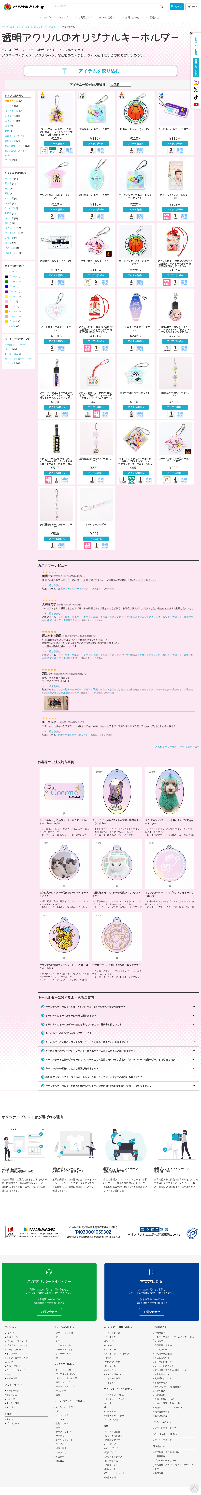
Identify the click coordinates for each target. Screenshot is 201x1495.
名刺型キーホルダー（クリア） (56, 255)
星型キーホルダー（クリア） (135, 386)
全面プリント (11, 253)
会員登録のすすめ (163, 1345)
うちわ (108, 1358)
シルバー (13, 316)
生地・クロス (111, 1370)
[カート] (192, 6)
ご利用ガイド (161, 1333)
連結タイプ (10, 141)
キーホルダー (111, 1337)
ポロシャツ (11, 1354)
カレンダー (61, 1391)
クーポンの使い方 (163, 1362)
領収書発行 (160, 1395)
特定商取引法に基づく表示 (167, 1452)
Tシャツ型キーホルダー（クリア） (56, 189)
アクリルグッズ (112, 1333)
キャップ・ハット (64, 1349)
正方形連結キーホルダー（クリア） (96, 452)
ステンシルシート (64, 1440)
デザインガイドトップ (165, 1428)
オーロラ (9, 106)
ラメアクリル (11, 111)
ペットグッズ (111, 1448)
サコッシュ (11, 1395)
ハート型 (9, 198)
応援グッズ (110, 1452)
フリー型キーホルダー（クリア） (96, 255)
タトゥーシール (63, 1354)
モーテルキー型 (12, 233)
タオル (9, 1419)
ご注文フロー (161, 1349)
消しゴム (60, 1461)
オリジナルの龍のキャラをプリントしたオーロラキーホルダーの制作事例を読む (64, 946)
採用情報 (159, 1473)
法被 (8, 1374)
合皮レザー (10, 121)
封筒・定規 (61, 1448)
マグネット (61, 1436)
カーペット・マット (65, 1386)
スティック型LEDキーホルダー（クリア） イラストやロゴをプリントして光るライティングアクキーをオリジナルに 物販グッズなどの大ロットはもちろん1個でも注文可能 (56, 386)
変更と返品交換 (167, 1403)
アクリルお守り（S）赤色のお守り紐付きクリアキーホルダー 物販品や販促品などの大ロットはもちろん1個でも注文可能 (96, 321)
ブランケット (12, 1423)
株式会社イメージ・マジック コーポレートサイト (174, 1467)
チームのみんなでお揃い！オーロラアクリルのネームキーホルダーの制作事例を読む (64, 801)
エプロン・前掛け (64, 1345)
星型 (7, 193)
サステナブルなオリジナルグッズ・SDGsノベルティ (174, 1339)
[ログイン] (177, 6)
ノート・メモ (62, 1415)
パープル (13, 291)
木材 (7, 131)
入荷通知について (163, 1378)
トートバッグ (12, 1391)
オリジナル (46, 27)
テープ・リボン (63, 1432)
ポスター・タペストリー (67, 1378)
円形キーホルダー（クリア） (135, 123)
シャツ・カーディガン (17, 1358)
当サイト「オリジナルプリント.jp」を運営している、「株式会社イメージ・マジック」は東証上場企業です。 (32, 1232)
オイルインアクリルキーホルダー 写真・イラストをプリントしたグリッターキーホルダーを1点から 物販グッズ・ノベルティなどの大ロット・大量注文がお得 (135, 452)
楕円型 (8, 213)
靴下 (58, 1337)
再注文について (162, 1358)
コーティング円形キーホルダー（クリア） (135, 255)
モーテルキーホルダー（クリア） (135, 321)
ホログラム (10, 116)
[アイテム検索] (104, 6)
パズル (108, 1345)
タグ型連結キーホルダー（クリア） (56, 518)
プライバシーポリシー (165, 1460)
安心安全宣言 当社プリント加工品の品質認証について (154, 1232)
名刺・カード (62, 1423)
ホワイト (13, 271)
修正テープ (61, 1457)
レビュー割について (164, 1366)
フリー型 (9, 218)
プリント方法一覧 (163, 1440)
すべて (8, 160)
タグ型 (8, 203)
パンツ (9, 1362)
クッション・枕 (63, 1370)
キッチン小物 (111, 1420)
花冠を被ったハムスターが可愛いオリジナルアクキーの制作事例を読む (117, 873)
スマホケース (111, 1349)
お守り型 (9, 238)
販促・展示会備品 (113, 1436)
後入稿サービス (162, 1374)
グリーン (13, 281)
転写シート (110, 1469)
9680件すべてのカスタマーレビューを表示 (177, 746)
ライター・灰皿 (112, 1378)
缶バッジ (9, 178)
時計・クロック (63, 1382)
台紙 (58, 1427)
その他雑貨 (10, 248)
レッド (12, 306)
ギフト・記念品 (112, 1432)
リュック (10, 1399)
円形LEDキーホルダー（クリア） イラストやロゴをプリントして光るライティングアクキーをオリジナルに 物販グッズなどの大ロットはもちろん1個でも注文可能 (175, 321)
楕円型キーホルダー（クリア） (96, 189)
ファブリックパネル (65, 1374)
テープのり (61, 1452)
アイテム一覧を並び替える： (89, 84)
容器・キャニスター (114, 1415)
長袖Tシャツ (12, 1337)
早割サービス (161, 1383)
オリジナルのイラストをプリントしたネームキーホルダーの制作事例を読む (169, 873)
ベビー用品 (11, 1378)
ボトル (108, 1403)
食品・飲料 (110, 1477)
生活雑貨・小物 (112, 1362)
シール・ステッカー (65, 1407)
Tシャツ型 (10, 208)
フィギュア (110, 1383)
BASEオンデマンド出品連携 (168, 1387)
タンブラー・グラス (114, 1399)
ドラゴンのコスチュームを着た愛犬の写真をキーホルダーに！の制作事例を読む (169, 801)
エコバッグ (11, 1407)
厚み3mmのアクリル (15, 146)
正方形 (8, 183)
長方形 (8, 243)
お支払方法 (160, 1391)
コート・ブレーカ (15, 1349)
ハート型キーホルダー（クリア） (56, 321)
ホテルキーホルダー (96, 518)
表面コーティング (13, 136)
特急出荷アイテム (113, 1440)
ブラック (13, 276)
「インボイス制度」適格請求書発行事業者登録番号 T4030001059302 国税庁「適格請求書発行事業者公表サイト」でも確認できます (93, 1232)
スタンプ (60, 1419)
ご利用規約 (160, 1456)
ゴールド (13, 321)
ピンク (12, 301)
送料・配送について (164, 1399)
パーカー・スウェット (17, 1341)
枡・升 (108, 1407)
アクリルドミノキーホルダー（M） (175, 189)
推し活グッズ (111, 1461)
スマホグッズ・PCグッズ (117, 1354)
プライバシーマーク (192, 1233)
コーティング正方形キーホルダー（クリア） (135, 189)
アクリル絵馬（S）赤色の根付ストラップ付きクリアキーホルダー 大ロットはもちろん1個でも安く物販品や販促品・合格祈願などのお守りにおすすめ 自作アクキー (96, 386)
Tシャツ (10, 1333)
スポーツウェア (13, 1366)
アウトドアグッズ (113, 1457)
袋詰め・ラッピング (168, 1407)
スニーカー (61, 1341)
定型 (7, 223)
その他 (12, 326)
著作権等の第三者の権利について (171, 1370)
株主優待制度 (161, 1416)
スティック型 (11, 228)
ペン (58, 1411)
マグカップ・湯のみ (114, 1395)
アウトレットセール (114, 1473)
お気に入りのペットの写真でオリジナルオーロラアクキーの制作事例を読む (64, 873)
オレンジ (13, 311)
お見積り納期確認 (163, 1354)
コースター (110, 1411)
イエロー (13, 296)
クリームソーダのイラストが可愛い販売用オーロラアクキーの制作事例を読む (117, 801)
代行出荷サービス (163, 1412)
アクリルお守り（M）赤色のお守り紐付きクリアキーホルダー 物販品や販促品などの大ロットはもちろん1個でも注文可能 (175, 255)
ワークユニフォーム (16, 1370)
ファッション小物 (64, 1333)
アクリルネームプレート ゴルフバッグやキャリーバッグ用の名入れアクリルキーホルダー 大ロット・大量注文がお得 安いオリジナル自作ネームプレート (56, 452)
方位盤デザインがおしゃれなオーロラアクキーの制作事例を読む (117, 946)
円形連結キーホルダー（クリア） (175, 386)
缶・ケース (110, 1366)
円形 (7, 188)
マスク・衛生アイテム (116, 1374)
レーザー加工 (11, 354)
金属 (7, 126)
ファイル (60, 1444)
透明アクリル (11, 101)
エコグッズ (110, 1444)
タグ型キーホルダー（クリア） (175, 123)
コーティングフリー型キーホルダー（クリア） (175, 452)
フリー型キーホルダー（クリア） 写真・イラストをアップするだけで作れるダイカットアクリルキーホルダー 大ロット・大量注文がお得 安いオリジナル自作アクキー (56, 123)
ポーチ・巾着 (12, 1403)
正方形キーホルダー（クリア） (96, 123)
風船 (58, 1395)
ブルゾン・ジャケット (17, 1345)
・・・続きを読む (51, 585)
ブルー (12, 286)
